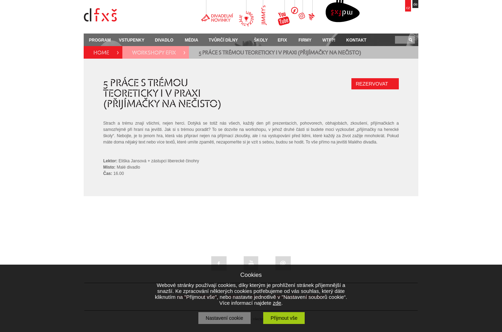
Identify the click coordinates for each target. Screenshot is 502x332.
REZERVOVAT (372, 84)
